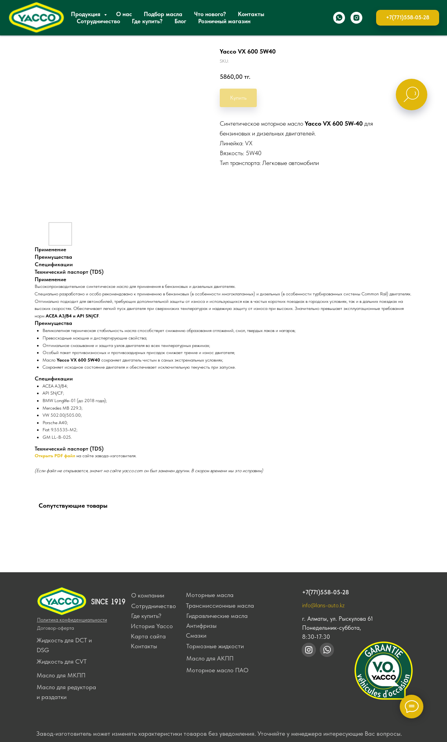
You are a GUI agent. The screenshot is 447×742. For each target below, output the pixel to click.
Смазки (196, 635)
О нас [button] (124, 14)
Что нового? (210, 14)
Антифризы (201, 625)
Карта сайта (148, 636)
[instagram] (356, 18)
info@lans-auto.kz (323, 605)
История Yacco (152, 626)
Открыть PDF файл (55, 455)
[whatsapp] (339, 18)
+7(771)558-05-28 (325, 592)
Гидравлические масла (217, 616)
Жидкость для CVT (62, 661)
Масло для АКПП (210, 658)
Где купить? (147, 21)
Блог (180, 21)
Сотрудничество (98, 21)
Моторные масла (210, 595)
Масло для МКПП (61, 675)
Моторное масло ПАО (217, 670)
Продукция (86, 14)
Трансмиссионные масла (220, 605)
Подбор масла (163, 14)
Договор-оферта (55, 628)
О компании (147, 595)
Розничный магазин (224, 21)
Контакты (251, 14)
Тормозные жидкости (215, 646)
